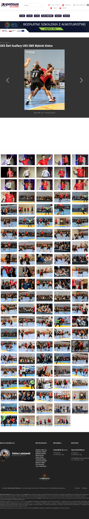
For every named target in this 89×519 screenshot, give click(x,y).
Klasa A (58, 16)
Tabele (53, 8)
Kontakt (77, 488)
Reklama (84, 488)
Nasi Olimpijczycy (80, 5)
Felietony (66, 5)
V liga (37, 16)
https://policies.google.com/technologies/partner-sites (42, 494)
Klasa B (66, 16)
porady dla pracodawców (57, 488)
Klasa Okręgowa (47, 16)
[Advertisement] (44, 134)
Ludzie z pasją (54, 5)
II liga (22, 16)
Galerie (63, 8)
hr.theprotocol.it (44, 488)
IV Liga (29, 16)
